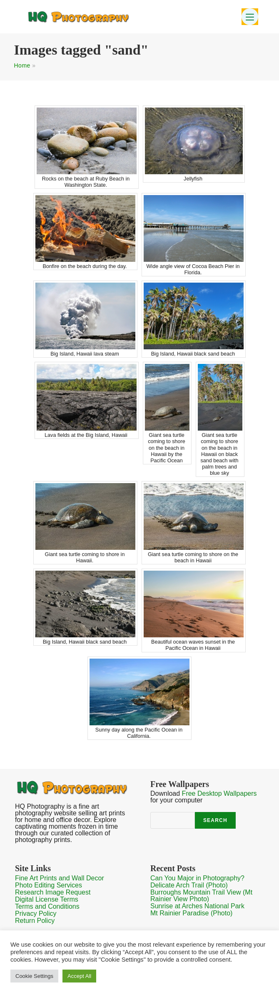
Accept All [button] (79, 976)
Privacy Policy (36, 913)
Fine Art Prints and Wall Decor (59, 878)
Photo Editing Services (48, 885)
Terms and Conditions (47, 906)
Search (215, 820)
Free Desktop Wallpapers (219, 793)
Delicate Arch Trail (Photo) (189, 885)
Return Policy (35, 920)
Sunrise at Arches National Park (197, 906)
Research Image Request (52, 892)
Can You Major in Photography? (197, 878)
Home (22, 65)
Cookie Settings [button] (34, 976)
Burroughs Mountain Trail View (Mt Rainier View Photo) (201, 895)
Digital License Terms (46, 899)
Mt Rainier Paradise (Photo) (191, 913)
